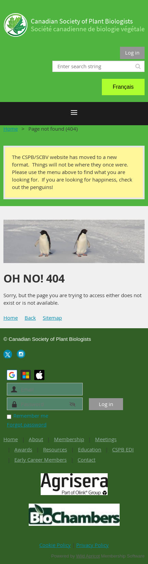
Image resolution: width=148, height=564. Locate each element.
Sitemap (52, 317)
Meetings (106, 439)
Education (89, 449)
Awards (23, 449)
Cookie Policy (55, 544)
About (36, 439)
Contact (86, 459)
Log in (132, 52)
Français (123, 87)
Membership (69, 439)
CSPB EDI (123, 449)
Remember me (30, 415)
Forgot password (26, 424)
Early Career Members (40, 459)
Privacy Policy (92, 544)
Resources (55, 449)
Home (10, 128)
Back (30, 317)
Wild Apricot (88, 556)
